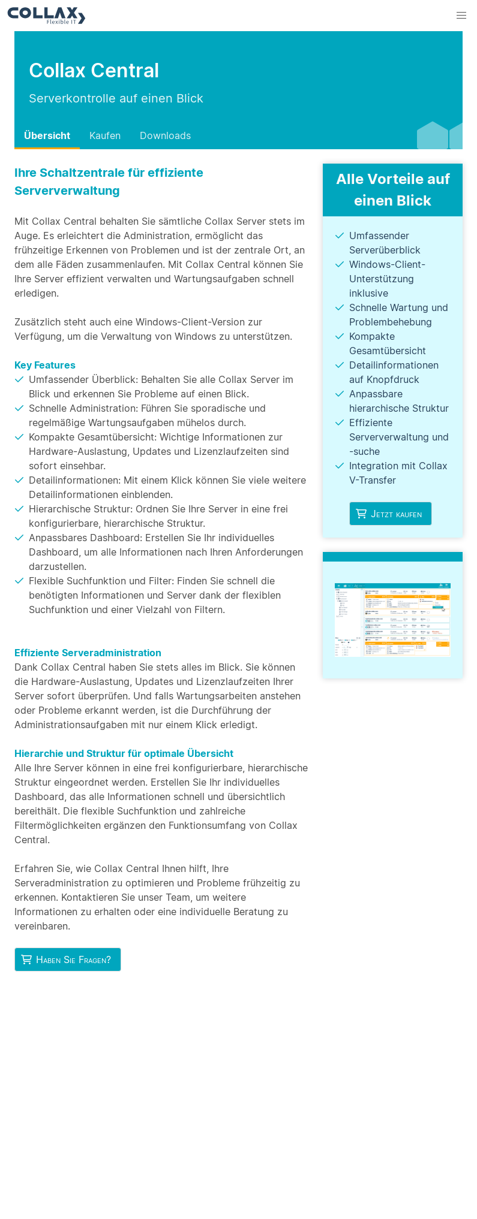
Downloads (165, 135)
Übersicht (47, 135)
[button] (461, 15)
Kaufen (105, 135)
